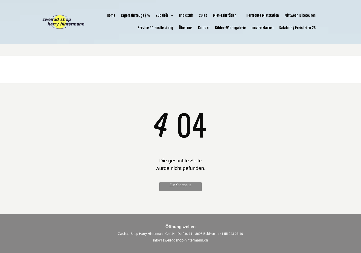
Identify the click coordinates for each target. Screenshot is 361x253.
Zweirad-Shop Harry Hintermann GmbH (146, 234)
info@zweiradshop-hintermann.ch (180, 240)
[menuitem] (111, 15)
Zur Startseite (180, 185)
